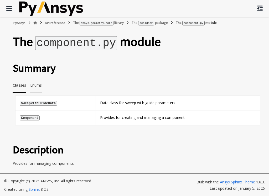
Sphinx (34, 188)
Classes (19, 84)
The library (98, 22)
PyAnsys (19, 22)
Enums (36, 84)
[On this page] (260, 8)
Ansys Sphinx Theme (237, 181)
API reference (55, 22)
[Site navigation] (9, 8)
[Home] (35, 23)
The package (150, 22)
